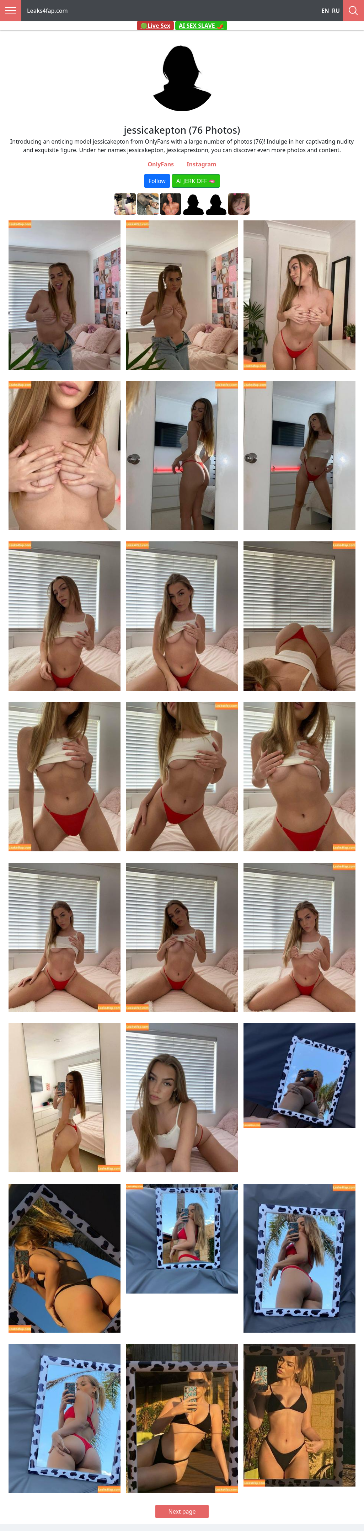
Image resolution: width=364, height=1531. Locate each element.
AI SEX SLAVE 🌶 (201, 26)
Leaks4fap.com (47, 11)
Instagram (201, 164)
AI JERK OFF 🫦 (195, 181)
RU (336, 11)
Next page (182, 1511)
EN (325, 11)
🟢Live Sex (155, 26)
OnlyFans (161, 164)
